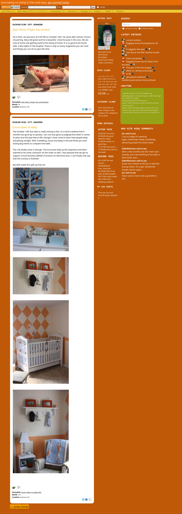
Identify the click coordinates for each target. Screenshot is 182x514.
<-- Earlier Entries (19, 506)
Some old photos (133, 58)
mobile (15, 7)
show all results (147, 28)
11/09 (103, 82)
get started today (58, 2)
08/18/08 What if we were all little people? (107, 172)
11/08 (110, 84)
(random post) (128, 80)
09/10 (100, 79)
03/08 (110, 90)
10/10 (112, 76)
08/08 (104, 87)
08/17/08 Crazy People (107, 176)
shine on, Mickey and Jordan (139, 70)
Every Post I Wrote (106, 60)
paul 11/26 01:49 (129, 103)
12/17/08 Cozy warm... (107, 147)
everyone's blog (131, 28)
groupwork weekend (135, 77)
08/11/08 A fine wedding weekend (106, 180)
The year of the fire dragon (138, 67)
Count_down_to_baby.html (31, 492)
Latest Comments (105, 62)
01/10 (99, 81)
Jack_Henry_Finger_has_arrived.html (34, 102)
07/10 (110, 79)
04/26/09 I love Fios (106, 133)
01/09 (103, 84)
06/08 (114, 87)
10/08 (114, 84)
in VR (128, 73)
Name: (38, 7)
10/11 (99, 76)
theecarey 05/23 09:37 (131, 101)
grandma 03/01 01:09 (131, 93)
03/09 (99, 84)
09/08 (99, 87)
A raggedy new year (136, 49)
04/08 (104, 89)
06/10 (113, 79)
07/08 (109, 87)
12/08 (107, 84)
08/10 (105, 79)
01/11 (108, 76)
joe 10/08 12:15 (128, 98)
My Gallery (102, 57)
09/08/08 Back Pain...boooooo (104, 167)
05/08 (99, 90)
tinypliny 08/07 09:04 (130, 113)
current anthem (131, 40)
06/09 (111, 81)
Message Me (104, 48)
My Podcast (103, 54)
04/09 (115, 81)
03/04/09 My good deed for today (105, 137)
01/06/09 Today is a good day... (106, 142)
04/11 (104, 76)
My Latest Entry (104, 52)
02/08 (102, 93)
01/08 (107, 94)
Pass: (73, 7)
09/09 (107, 82)
